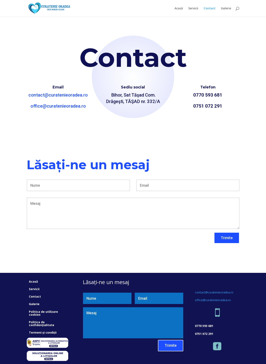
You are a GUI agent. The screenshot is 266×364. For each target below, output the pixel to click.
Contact (210, 8)
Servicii (193, 8)
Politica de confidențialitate (41, 323)
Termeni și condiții (43, 332)
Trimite (227, 238)
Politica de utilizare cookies (43, 313)
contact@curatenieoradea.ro (58, 95)
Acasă (179, 8)
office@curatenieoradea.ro (58, 106)
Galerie (226, 8)
